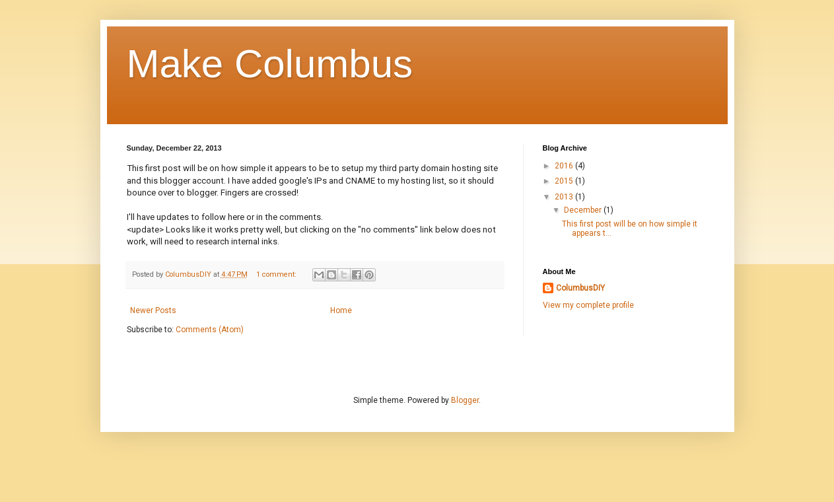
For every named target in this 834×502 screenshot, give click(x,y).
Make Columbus (270, 64)
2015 (565, 181)
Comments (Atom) (210, 329)
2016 (565, 165)
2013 (565, 196)
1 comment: (277, 274)
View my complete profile (588, 305)
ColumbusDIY (580, 288)
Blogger (465, 400)
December (584, 210)
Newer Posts (153, 310)
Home (341, 310)
